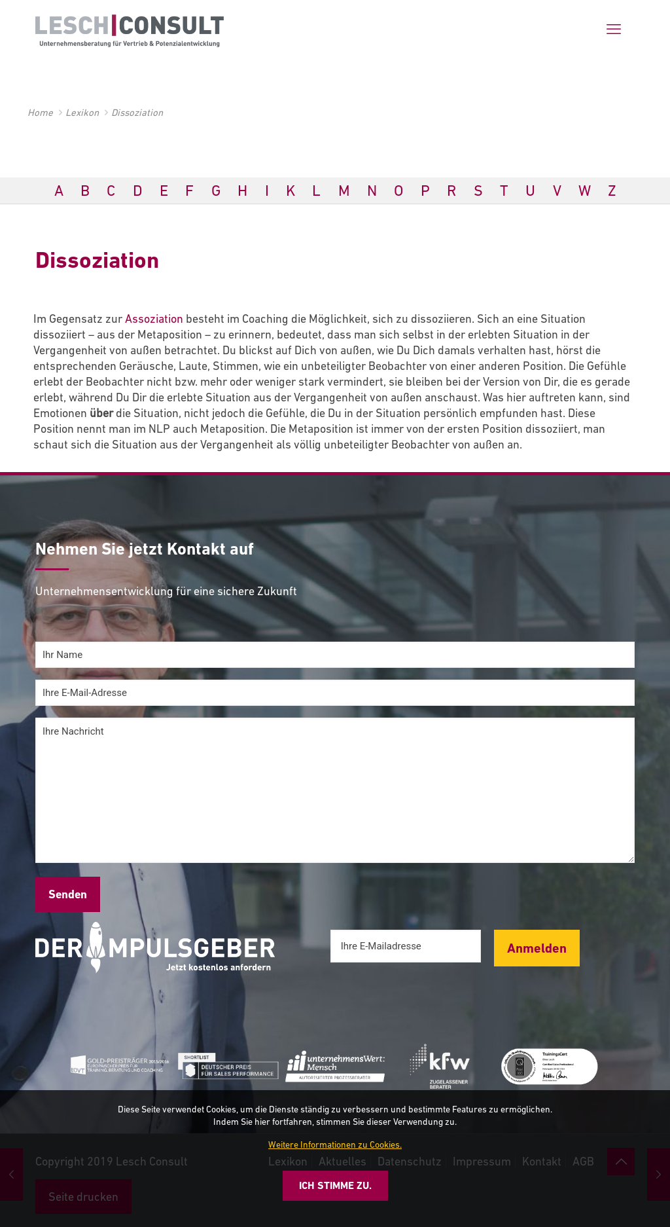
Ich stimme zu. (335, 1185)
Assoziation (154, 318)
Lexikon (82, 112)
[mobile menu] (614, 29)
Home (40, 112)
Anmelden (537, 948)
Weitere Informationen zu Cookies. (335, 1144)
